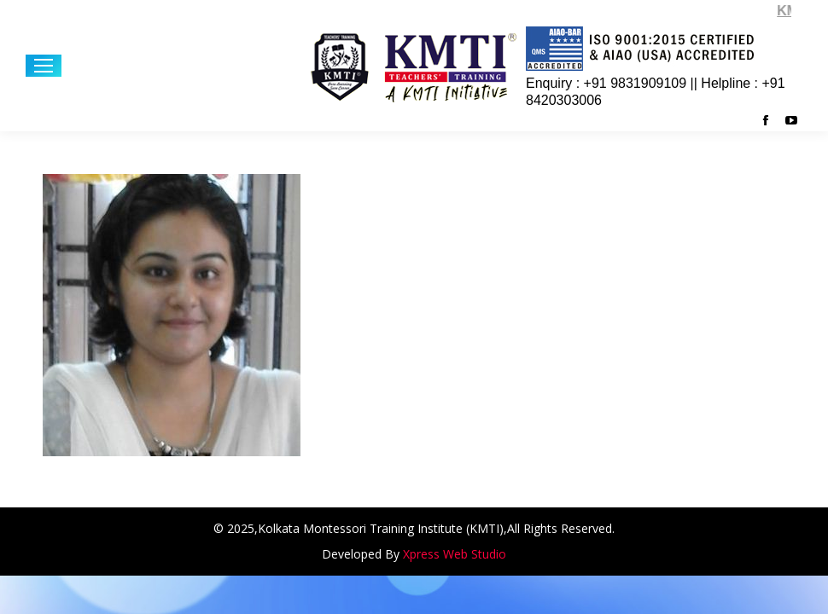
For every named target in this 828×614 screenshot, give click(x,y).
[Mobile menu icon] (43, 66)
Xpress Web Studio (454, 554)
